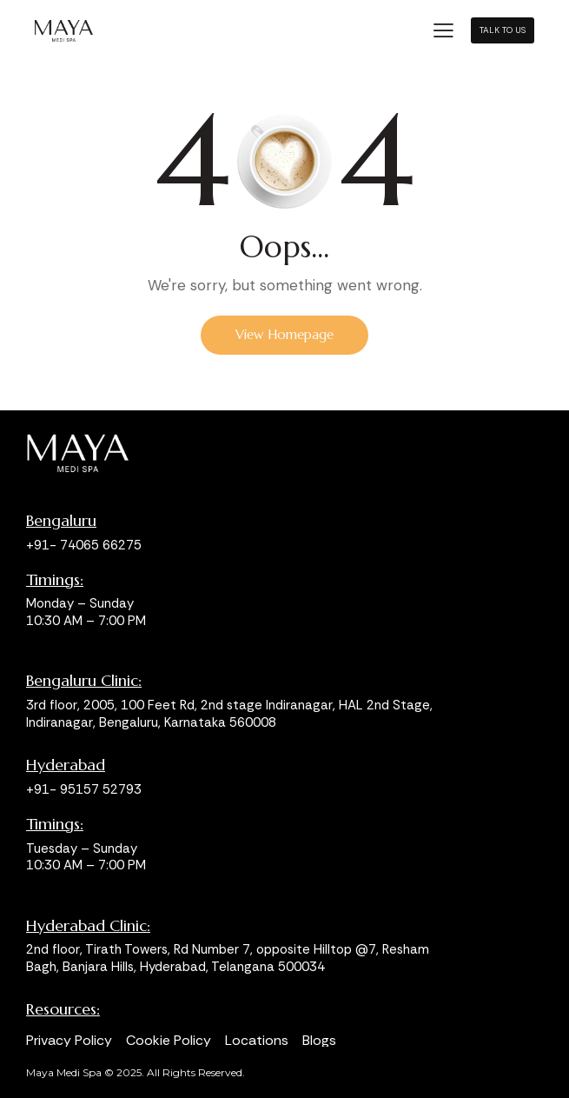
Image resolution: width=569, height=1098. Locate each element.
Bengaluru (61, 521)
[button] (443, 29)
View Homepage (284, 334)
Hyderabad (65, 765)
